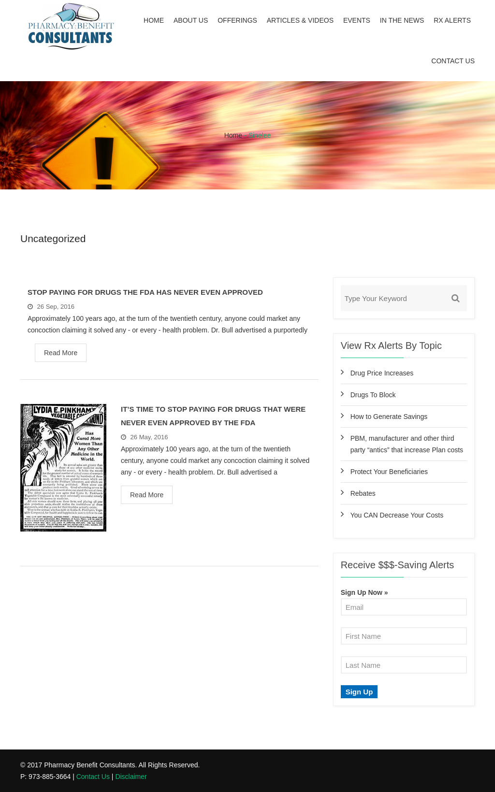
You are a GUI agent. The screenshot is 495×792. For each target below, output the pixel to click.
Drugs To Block (373, 395)
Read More (60, 353)
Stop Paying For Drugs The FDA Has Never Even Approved (145, 292)
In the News (402, 20)
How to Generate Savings (389, 416)
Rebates (363, 493)
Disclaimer (130, 776)
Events (356, 20)
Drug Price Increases (382, 373)
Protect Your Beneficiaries (389, 471)
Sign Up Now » (364, 592)
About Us (191, 20)
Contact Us (453, 61)
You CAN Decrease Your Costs (396, 515)
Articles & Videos (300, 20)
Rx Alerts (452, 20)
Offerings (237, 20)
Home (154, 20)
